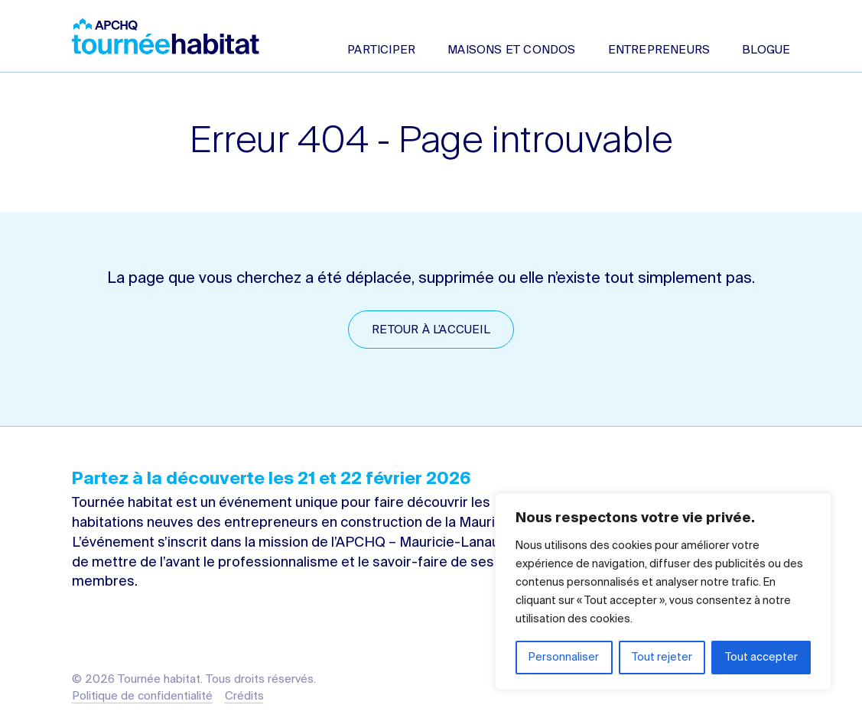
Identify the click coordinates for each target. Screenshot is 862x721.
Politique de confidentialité (142, 696)
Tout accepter (761, 657)
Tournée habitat (165, 36)
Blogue (766, 50)
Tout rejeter (662, 657)
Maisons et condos (511, 50)
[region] (663, 591)
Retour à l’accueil (431, 330)
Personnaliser (564, 657)
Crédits (244, 696)
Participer (381, 50)
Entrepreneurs (659, 50)
